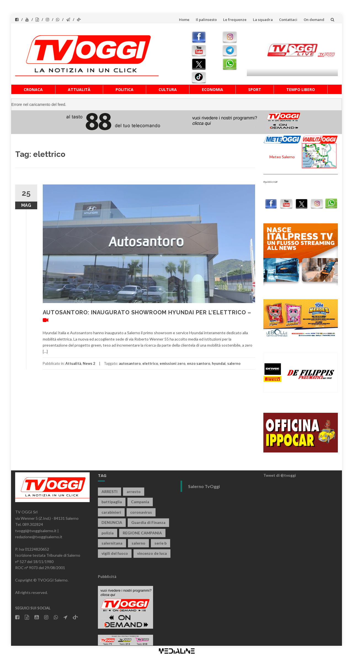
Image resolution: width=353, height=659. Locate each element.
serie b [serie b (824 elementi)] (160, 543)
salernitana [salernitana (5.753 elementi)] (111, 543)
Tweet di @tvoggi (279, 475)
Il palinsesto (206, 19)
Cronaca (33, 89)
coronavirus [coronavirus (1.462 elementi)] (141, 512)
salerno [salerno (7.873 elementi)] (138, 543)
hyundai (219, 363)
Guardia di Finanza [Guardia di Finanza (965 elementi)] (148, 522)
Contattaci (288, 19)
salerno (233, 363)
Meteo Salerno (282, 156)
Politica (124, 89)
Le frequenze (235, 19)
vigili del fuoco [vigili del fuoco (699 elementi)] (114, 553)
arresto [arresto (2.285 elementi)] (134, 491)
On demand (314, 19)
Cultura (168, 89)
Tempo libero (300, 89)
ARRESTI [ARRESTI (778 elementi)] (109, 491)
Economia (212, 89)
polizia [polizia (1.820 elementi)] (107, 533)
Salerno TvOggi (204, 486)
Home (184, 19)
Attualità (79, 89)
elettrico (150, 363)
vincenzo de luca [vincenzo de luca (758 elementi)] (152, 553)
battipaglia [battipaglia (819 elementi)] (111, 501)
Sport (254, 89)
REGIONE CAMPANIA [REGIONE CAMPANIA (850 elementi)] (142, 533)
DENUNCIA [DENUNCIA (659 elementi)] (111, 522)
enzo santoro (198, 363)
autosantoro (130, 363)
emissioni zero (172, 363)
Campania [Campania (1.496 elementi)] (140, 501)
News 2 (89, 363)
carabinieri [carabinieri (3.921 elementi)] (111, 512)
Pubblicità (107, 576)
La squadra (263, 19)
